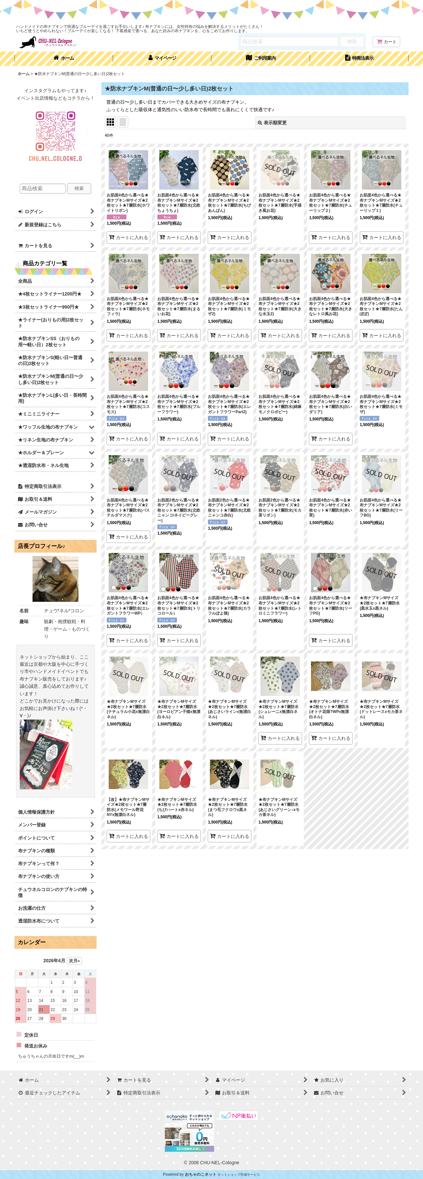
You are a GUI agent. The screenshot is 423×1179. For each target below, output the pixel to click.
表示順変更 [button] (272, 122)
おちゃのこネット (200, 1174)
